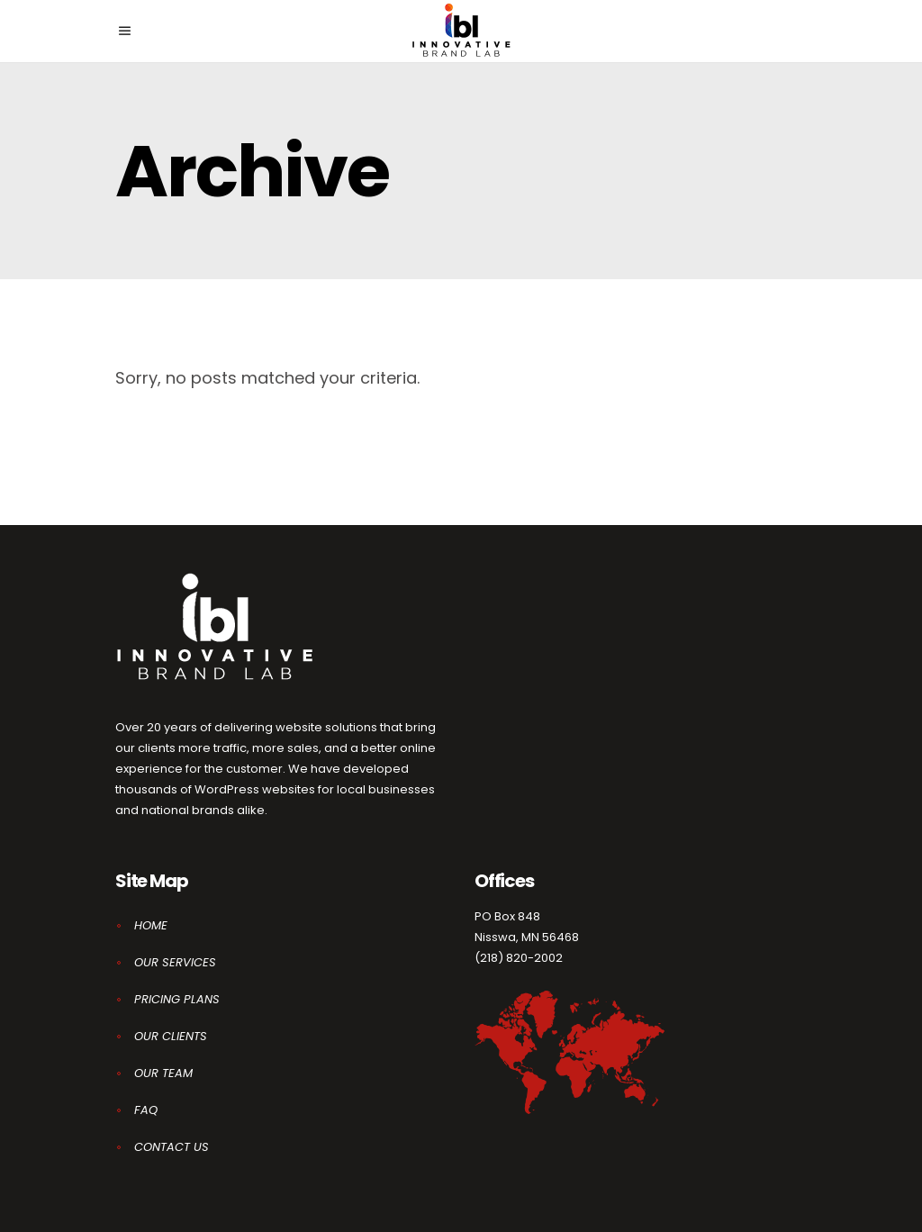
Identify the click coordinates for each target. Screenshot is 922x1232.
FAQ (146, 1110)
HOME (150, 925)
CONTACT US (171, 1146)
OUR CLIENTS (170, 1036)
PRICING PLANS (177, 999)
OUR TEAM (163, 1073)
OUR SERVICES (175, 962)
